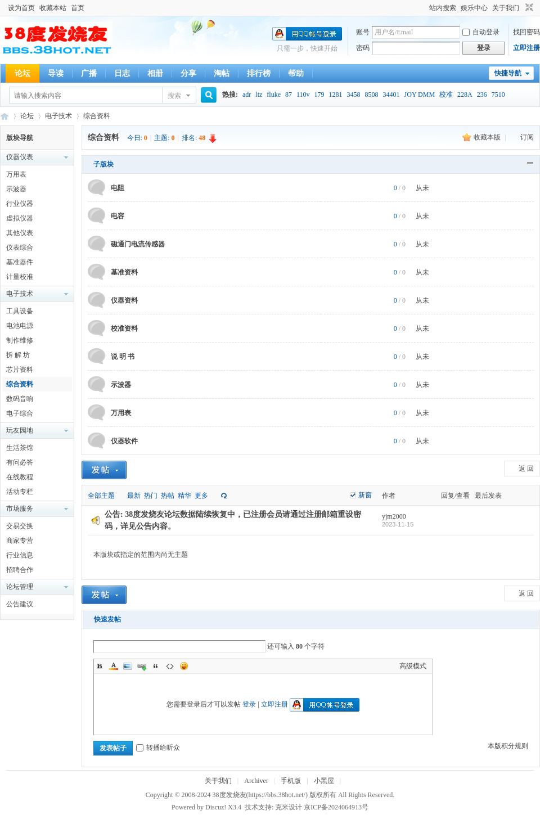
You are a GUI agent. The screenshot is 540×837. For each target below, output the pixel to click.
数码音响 (19, 399)
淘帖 (222, 73)
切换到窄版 (527, 8)
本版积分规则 (508, 746)
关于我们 (505, 8)
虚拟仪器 (19, 218)
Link (141, 666)
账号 (363, 32)
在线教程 (19, 477)
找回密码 (526, 32)
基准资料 (124, 272)
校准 (446, 94)
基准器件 (19, 262)
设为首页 (21, 8)
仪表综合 (19, 247)
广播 (89, 73)
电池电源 (19, 326)
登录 (249, 704)
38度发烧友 (229, 795)
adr (246, 94)
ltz (258, 94)
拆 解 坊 (18, 355)
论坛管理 (19, 587)
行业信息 (19, 555)
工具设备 (19, 311)
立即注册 (526, 48)
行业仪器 (19, 204)
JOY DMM (419, 94)
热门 (151, 496)
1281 (336, 94)
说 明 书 (122, 357)
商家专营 (19, 540)
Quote (155, 666)
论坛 (22, 73)
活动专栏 (19, 492)
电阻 (117, 188)
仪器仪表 (19, 157)
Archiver (256, 781)
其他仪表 (19, 233)
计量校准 (19, 277)
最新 (134, 496)
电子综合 (19, 413)
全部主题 (101, 496)
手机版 (291, 781)
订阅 (527, 137)
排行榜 (259, 73)
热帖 (167, 496)
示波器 (16, 189)
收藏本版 (488, 137)
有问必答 (19, 462)
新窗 (365, 495)
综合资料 (96, 116)
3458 (354, 94)
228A (464, 94)
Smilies (184, 666)
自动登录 (481, 32)
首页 (77, 8)
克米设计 (288, 807)
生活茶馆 (19, 448)
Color (113, 666)
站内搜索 (442, 8)
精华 (184, 496)
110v (303, 94)
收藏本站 (52, 8)
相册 (155, 73)
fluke (274, 94)
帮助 (296, 73)
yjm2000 (394, 516)
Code (170, 666)
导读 (56, 73)
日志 (122, 73)
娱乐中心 (474, 8)
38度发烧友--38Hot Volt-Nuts (4, 116)
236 (482, 94)
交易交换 (19, 526)
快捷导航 (507, 73)
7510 (498, 94)
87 (288, 94)
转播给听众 (158, 748)
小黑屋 (324, 781)
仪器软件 (124, 441)
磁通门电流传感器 (138, 244)
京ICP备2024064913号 (336, 807)
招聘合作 (19, 570)
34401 (391, 94)
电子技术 (58, 116)
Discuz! (215, 807)
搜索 (174, 96)
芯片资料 (19, 370)
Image (127, 666)
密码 (363, 48)
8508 (372, 94)
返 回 (526, 468)
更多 (201, 496)
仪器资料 (124, 300)
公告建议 (19, 604)
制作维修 (19, 340)
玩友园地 (19, 430)
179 (319, 94)
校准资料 (124, 328)
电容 (117, 216)
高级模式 (412, 666)
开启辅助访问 (424, 8)
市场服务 (19, 508)
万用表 (16, 174)
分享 (188, 73)
